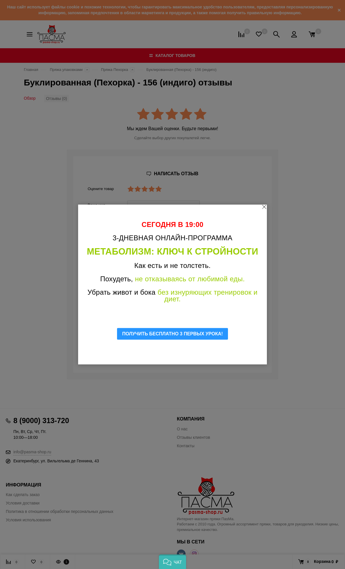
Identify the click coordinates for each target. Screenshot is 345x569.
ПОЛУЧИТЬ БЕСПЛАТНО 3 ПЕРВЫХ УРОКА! (172, 333)
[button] (172, 561)
